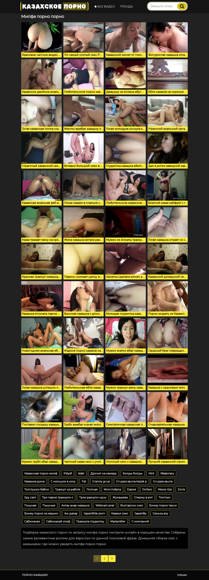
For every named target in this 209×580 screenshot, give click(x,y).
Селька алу (160, 513)
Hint (151, 473)
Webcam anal (104, 505)
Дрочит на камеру (103, 473)
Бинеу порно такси (163, 505)
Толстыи (164, 497)
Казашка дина (34, 481)
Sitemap (182, 575)
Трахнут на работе (67, 489)
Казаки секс (119, 513)
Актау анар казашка (75, 505)
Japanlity (140, 513)
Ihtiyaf (67, 473)
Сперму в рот (143, 497)
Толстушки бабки (36, 489)
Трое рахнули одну (92, 497)
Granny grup (101, 481)
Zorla (181, 489)
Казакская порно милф (40, 473)
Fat (84, 481)
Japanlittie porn (94, 513)
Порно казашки (35, 575)
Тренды (126, 6)
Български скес (131, 505)
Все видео (104, 6)
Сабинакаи (32, 521)
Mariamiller (117, 521)
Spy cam (30, 497)
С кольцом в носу (63, 481)
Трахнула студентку (90, 521)
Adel (81, 473)
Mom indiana (112, 489)
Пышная (30, 505)
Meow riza (165, 489)
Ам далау (70, 513)
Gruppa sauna (162, 481)
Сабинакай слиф (58, 521)
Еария (131, 489)
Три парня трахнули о (57, 497)
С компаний (140, 521)
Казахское (54, 6)
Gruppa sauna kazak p (131, 481)
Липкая (92, 489)
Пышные (48, 505)
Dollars (147, 489)
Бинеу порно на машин (41, 513)
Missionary (167, 473)
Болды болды (132, 473)
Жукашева (120, 497)
